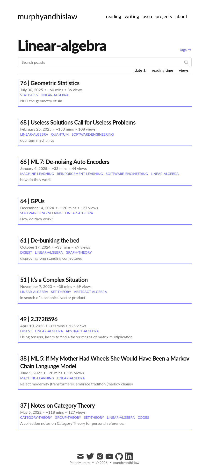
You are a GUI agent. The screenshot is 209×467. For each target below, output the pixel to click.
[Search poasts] (105, 62)
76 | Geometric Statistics (49, 82)
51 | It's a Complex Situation (54, 279)
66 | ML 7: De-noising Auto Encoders (64, 161)
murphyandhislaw (126, 462)
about (181, 16)
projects (164, 16)
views (183, 70)
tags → (185, 49)
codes (143, 417)
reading (113, 16)
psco (147, 16)
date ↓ (140, 70)
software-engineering (93, 134)
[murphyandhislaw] (48, 16)
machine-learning (37, 174)
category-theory (36, 417)
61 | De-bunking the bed (49, 240)
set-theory (61, 292)
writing (132, 16)
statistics (29, 95)
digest (26, 252)
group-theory (68, 417)
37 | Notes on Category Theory (57, 405)
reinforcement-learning (80, 174)
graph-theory (79, 252)
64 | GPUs (32, 200)
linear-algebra (55, 95)
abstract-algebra (90, 292)
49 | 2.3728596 (39, 318)
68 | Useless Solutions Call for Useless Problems (78, 122)
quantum (60, 134)
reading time (162, 70)
